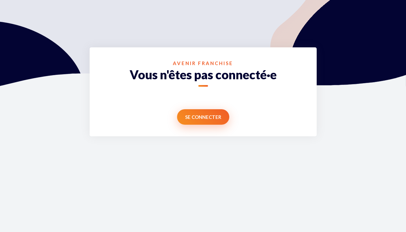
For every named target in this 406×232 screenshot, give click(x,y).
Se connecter (203, 117)
